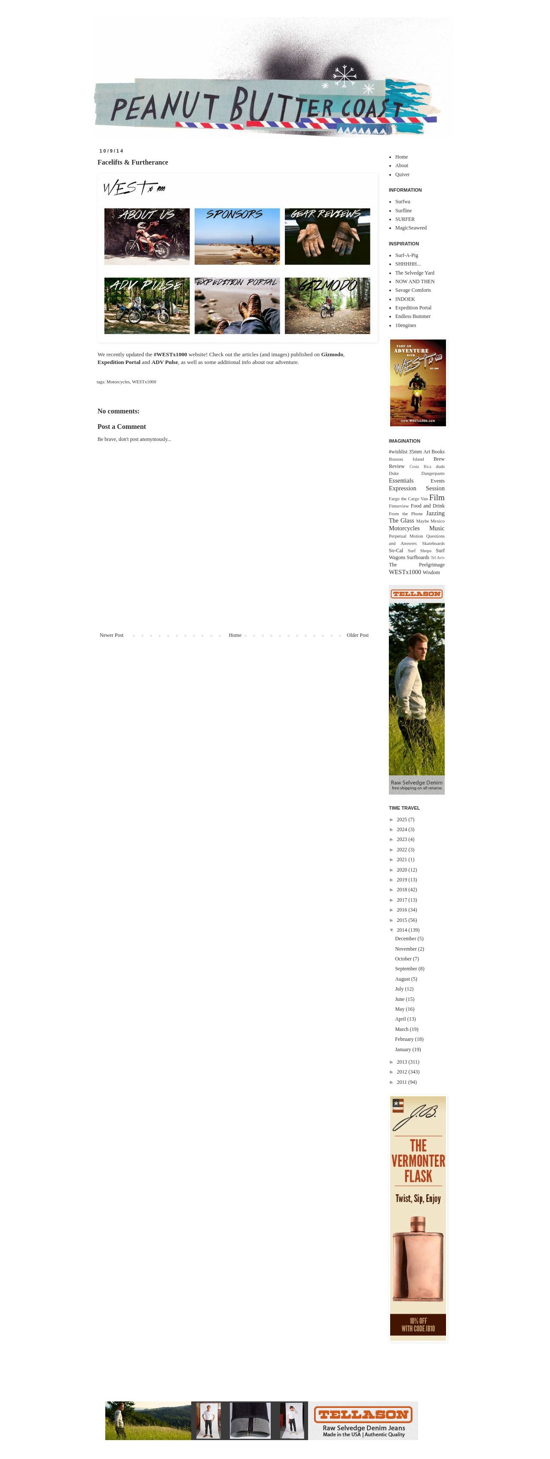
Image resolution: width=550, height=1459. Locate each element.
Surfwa (402, 202)
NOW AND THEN (415, 281)
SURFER (405, 219)
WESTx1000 (144, 381)
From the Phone (406, 513)
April (401, 1019)
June (400, 999)
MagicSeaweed (411, 228)
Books (438, 452)
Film (437, 497)
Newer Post (112, 635)
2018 (403, 890)
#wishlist (398, 452)
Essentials (401, 480)
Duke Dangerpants (417, 473)
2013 (403, 1062)
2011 (403, 1082)
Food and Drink (428, 506)
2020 (403, 870)
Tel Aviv (438, 557)
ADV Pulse (165, 362)
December (406, 939)
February (405, 1039)
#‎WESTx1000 (170, 354)
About (401, 165)
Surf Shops (419, 550)
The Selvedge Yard (414, 273)
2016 (403, 910)
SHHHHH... (408, 264)
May (400, 1009)
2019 (403, 880)
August (403, 979)
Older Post (358, 635)
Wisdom (431, 572)
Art (426, 452)
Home (235, 635)
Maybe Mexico (430, 520)
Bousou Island (406, 459)
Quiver (402, 174)
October (404, 959)
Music (437, 528)
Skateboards (433, 543)
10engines (405, 325)
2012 (403, 1072)
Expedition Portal (119, 362)
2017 (403, 900)
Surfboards (418, 557)
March (402, 1029)
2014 (403, 930)
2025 (403, 820)
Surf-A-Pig (406, 255)
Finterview (399, 505)
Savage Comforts (413, 290)
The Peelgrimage (417, 565)
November (406, 949)
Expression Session (417, 488)
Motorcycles (118, 381)
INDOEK (405, 299)
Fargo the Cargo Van (408, 498)
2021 (403, 859)
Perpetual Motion (406, 535)
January (403, 1049)
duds (440, 466)
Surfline (403, 211)
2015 (403, 920)
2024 (403, 829)
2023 (403, 839)
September (406, 969)
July (400, 989)
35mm (415, 452)
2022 (403, 850)
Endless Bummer (413, 316)
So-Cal (396, 551)
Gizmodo (332, 354)
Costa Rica (420, 466)
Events (438, 481)
